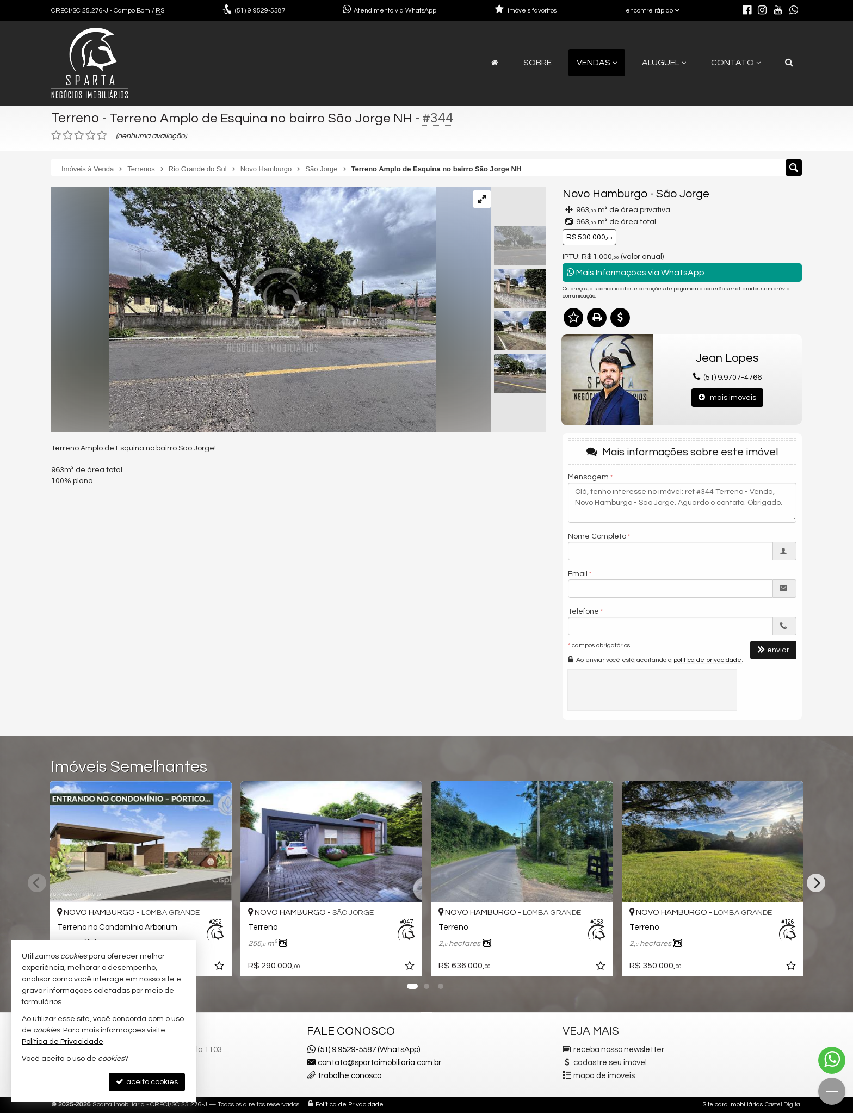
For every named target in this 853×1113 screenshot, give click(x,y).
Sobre (537, 62)
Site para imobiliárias (733, 1105)
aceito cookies (147, 1082)
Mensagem (588, 477)
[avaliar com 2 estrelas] (68, 135)
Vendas (597, 62)
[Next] (816, 883)
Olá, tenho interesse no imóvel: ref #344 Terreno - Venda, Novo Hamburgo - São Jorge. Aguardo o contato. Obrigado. (682, 503)
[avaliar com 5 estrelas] (102, 135)
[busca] (789, 62)
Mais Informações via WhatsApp (635, 272)
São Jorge (682, 194)
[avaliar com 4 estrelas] (90, 135)
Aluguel (664, 62)
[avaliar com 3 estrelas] (79, 135)
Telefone (583, 611)
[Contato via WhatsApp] (831, 1060)
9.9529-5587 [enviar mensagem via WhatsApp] (260, 10)
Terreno (75, 118)
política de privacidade (707, 660)
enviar (773, 650)
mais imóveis (727, 397)
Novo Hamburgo (605, 194)
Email (578, 574)
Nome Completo (597, 536)
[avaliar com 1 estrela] (56, 135)
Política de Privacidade (350, 1104)
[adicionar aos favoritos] (220, 968)
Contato (736, 62)
